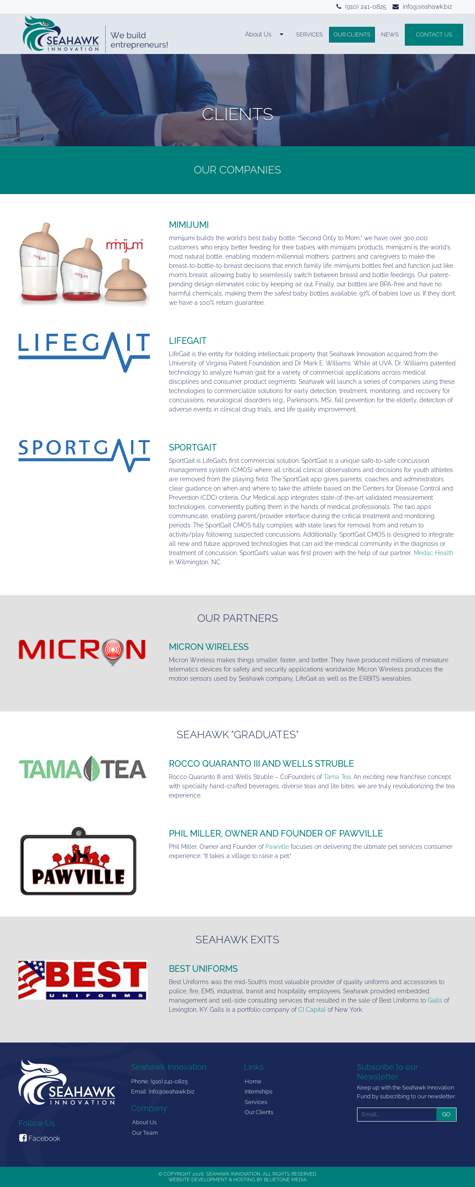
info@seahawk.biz (427, 6)
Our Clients (352, 34)
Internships (258, 1091)
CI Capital (312, 1009)
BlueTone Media (285, 1180)
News (390, 34)
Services (309, 34)
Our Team (145, 1132)
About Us (144, 1122)
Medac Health (434, 552)
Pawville (277, 846)
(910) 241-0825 (365, 6)
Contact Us (434, 34)
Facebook (39, 1138)
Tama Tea (337, 776)
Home (253, 1081)
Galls (435, 1000)
